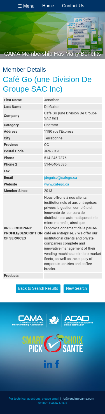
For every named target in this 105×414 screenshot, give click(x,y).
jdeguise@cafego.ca (60, 177)
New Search (76, 288)
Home (48, 5)
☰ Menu (26, 6)
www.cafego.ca (56, 184)
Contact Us (73, 5)
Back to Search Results (38, 288)
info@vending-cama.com (77, 399)
